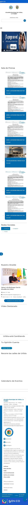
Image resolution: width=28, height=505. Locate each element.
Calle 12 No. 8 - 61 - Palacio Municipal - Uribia (13, 296)
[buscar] (14, 20)
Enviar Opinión (7, 348)
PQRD (5, 470)
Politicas (6, 466)
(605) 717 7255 (5, 292)
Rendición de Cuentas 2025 (14, 300)
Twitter (5, 231)
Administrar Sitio (14, 17)
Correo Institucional (9, 472)
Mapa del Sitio (7, 468)
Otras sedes (7, 477)
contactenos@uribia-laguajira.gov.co (11, 294)
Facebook (5, 228)
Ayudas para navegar (9, 475)
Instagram (14, 228)
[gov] (3, 1)
